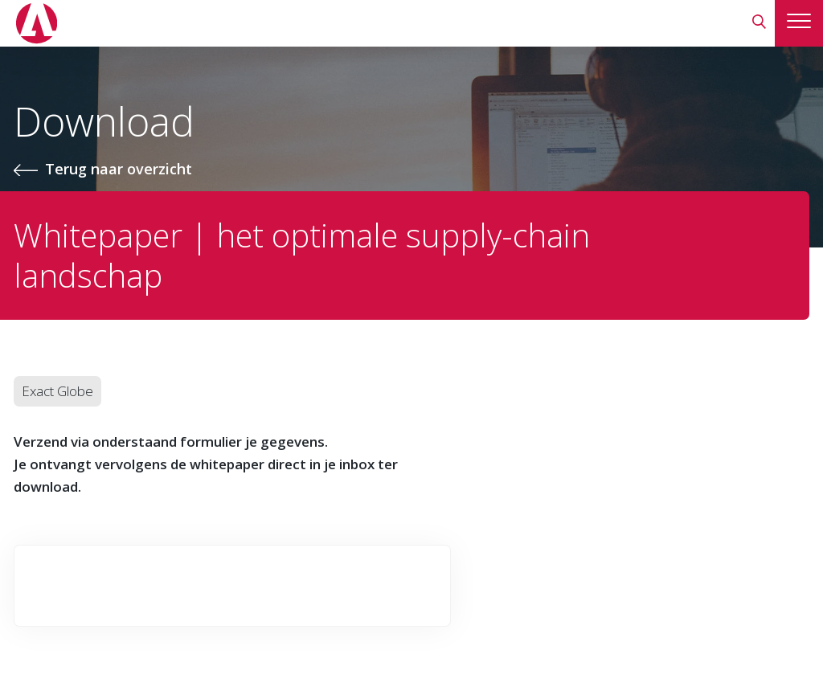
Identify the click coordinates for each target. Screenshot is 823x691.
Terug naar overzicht (118, 168)
